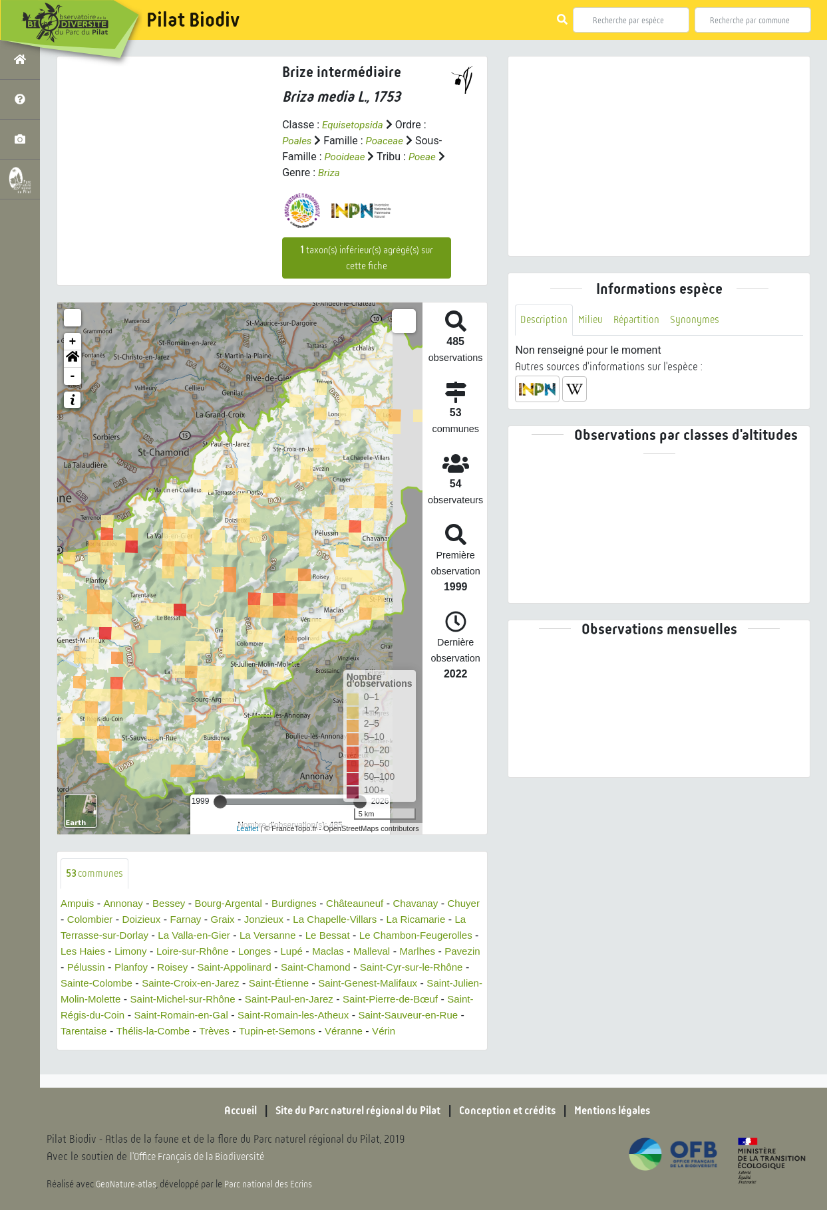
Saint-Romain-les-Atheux (201, 1032)
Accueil (224, 1110)
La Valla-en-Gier (274, 936)
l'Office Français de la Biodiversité (203, 1157)
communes (96, 874)
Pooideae (345, 156)
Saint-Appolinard (380, 968)
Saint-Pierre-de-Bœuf (255, 1016)
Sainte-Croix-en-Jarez (372, 984)
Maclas (457, 952)
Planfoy (271, 968)
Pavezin (175, 968)
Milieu (592, 320)
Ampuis (78, 904)
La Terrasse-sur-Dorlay (172, 936)
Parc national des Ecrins (271, 1185)
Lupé (418, 952)
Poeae (425, 156)
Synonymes (701, 320)
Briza (329, 172)
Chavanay (434, 904)
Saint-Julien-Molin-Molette (310, 1000)
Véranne (268, 1048)
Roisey (314, 968)
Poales (297, 140)
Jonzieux (311, 920)
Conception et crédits (513, 1110)
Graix (268, 920)
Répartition (640, 320)
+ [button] (73, 342)
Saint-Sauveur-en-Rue (323, 1032)
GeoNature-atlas (127, 1185)
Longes (380, 952)
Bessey (173, 904)
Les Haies (199, 952)
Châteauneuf (370, 904)
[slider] (220, 801)
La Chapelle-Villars (385, 920)
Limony (249, 952)
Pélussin (224, 968)
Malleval (80, 968)
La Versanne (351, 936)
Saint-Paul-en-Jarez (148, 1016)
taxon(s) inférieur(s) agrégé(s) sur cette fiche (366, 258)
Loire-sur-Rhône (314, 952)
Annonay (126, 904)
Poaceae (387, 140)
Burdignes (306, 904)
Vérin (310, 1048)
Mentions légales (626, 1110)
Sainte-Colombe (273, 984)
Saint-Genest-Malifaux (186, 1000)
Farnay (229, 920)
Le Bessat (414, 936)
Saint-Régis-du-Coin (363, 1016)
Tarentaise (409, 1032)
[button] (72, 359)
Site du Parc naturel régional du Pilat (350, 1110)
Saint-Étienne (92, 1000)
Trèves (132, 1048)
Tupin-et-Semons (198, 1048)
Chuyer (78, 920)
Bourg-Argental (237, 904)
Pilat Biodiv (193, 20)
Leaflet (247, 828)
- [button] (73, 376)
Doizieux (182, 920)
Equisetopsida (354, 124)
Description (545, 320)
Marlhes (128, 968)
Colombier (128, 920)
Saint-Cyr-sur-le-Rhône (171, 984)
